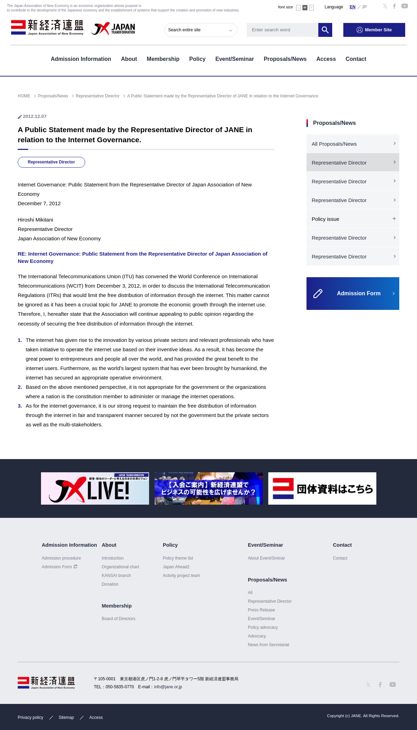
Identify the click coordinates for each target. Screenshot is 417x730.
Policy (197, 59)
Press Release (261, 610)
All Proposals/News (334, 144)
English (353, 6)
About (129, 59)
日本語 (364, 6)
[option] (95, 488)
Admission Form (57, 566)
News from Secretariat (268, 644)
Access (326, 59)
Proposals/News (285, 59)
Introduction (113, 558)
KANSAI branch (116, 575)
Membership (163, 59)
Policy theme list (178, 558)
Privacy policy (30, 717)
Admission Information (81, 59)
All (250, 592)
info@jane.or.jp (168, 686)
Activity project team (181, 575)
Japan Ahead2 (176, 566)
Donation (110, 584)
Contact (356, 59)
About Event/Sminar (266, 558)
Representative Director (51, 162)
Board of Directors (119, 618)
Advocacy (257, 636)
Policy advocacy (263, 627)
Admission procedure (61, 558)
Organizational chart (120, 566)
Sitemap (66, 717)
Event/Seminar (234, 59)
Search (327, 30)
